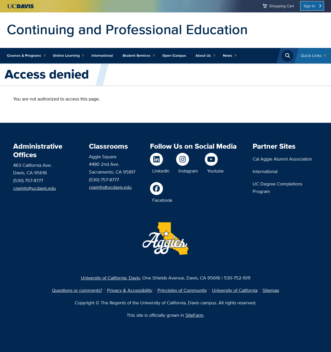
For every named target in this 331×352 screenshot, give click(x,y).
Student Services (139, 55)
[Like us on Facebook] (161, 188)
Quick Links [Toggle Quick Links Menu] (310, 56)
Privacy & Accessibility (129, 290)
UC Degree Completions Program (277, 187)
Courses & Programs (26, 55)
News (230, 55)
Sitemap (270, 290)
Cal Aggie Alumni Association (282, 158)
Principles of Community (182, 290)
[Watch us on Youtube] (214, 159)
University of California (235, 290)
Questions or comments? (77, 290)
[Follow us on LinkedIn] (159, 159)
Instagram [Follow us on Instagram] (188, 170)
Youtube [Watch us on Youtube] (215, 170)
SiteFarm (194, 315)
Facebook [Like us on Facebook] (162, 200)
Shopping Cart (281, 6)
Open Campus (174, 55)
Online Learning (68, 55)
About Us (205, 55)
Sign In (309, 6)
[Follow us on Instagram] (187, 159)
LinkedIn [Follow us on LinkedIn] (160, 170)
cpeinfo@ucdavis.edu (34, 188)
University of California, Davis (110, 277)
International (102, 55)
